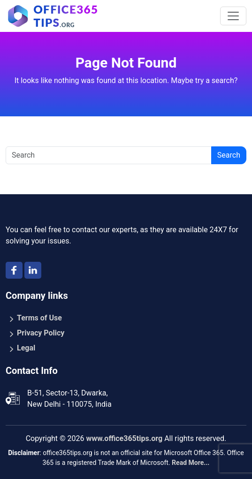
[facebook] (14, 270)
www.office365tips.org (124, 438)
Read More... (190, 462)
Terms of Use (39, 317)
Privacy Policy (40, 332)
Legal (26, 347)
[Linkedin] (32, 270)
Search (228, 155)
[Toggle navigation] (233, 16)
